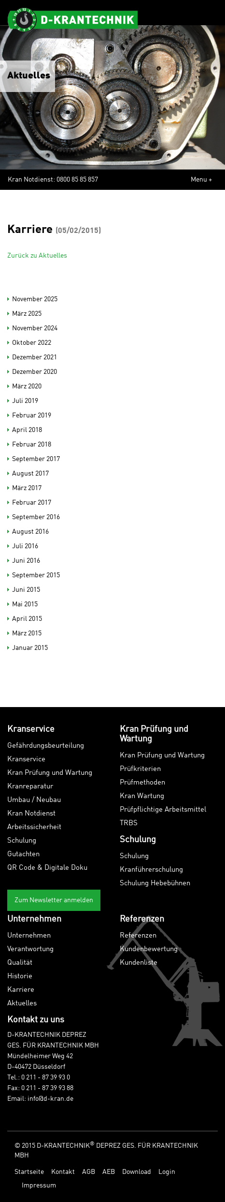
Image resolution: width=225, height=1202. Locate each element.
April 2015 (27, 619)
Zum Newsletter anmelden (53, 900)
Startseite (29, 1172)
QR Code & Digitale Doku (47, 868)
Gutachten (23, 854)
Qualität (19, 963)
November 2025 (34, 299)
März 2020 (27, 386)
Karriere (20, 990)
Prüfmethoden (142, 782)
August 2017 (30, 473)
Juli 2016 (25, 546)
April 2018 (27, 430)
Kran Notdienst (31, 813)
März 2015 (27, 633)
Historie (19, 976)
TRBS (129, 823)
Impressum (39, 1185)
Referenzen (138, 936)
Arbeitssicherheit (34, 827)
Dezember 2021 (34, 357)
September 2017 (36, 459)
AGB (88, 1172)
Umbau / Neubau (34, 800)
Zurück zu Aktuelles (37, 255)
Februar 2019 (31, 415)
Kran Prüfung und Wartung (49, 773)
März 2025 (27, 313)
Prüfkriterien (140, 769)
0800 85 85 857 (77, 179)
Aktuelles (22, 1003)
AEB (108, 1172)
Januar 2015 (30, 648)
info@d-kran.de (50, 1098)
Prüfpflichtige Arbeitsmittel (163, 810)
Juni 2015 (26, 589)
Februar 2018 (31, 444)
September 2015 (36, 575)
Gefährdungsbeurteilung (45, 746)
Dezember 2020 (34, 372)
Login (166, 1172)
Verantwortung (30, 949)
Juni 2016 (26, 560)
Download (136, 1172)
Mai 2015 (25, 604)
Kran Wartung (142, 796)
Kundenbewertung (149, 949)
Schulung (21, 841)
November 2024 (34, 328)
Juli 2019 (25, 401)
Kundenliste (138, 963)
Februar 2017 (31, 502)
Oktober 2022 (31, 342)
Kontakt (63, 1172)
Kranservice (26, 759)
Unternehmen (29, 936)
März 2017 (27, 488)
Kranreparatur (30, 786)
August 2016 (30, 531)
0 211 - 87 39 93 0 (45, 1077)
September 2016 (36, 517)
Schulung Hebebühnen (155, 883)
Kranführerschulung (151, 870)
